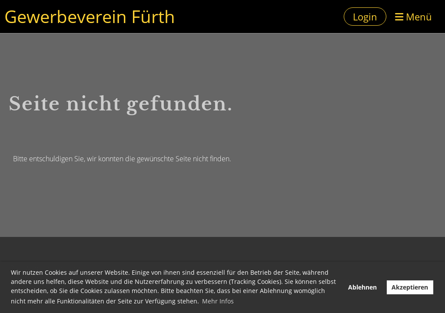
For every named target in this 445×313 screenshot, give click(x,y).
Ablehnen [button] (362, 287)
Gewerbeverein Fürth (89, 16)
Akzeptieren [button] (410, 287)
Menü (413, 16)
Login (365, 16)
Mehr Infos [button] (218, 301)
